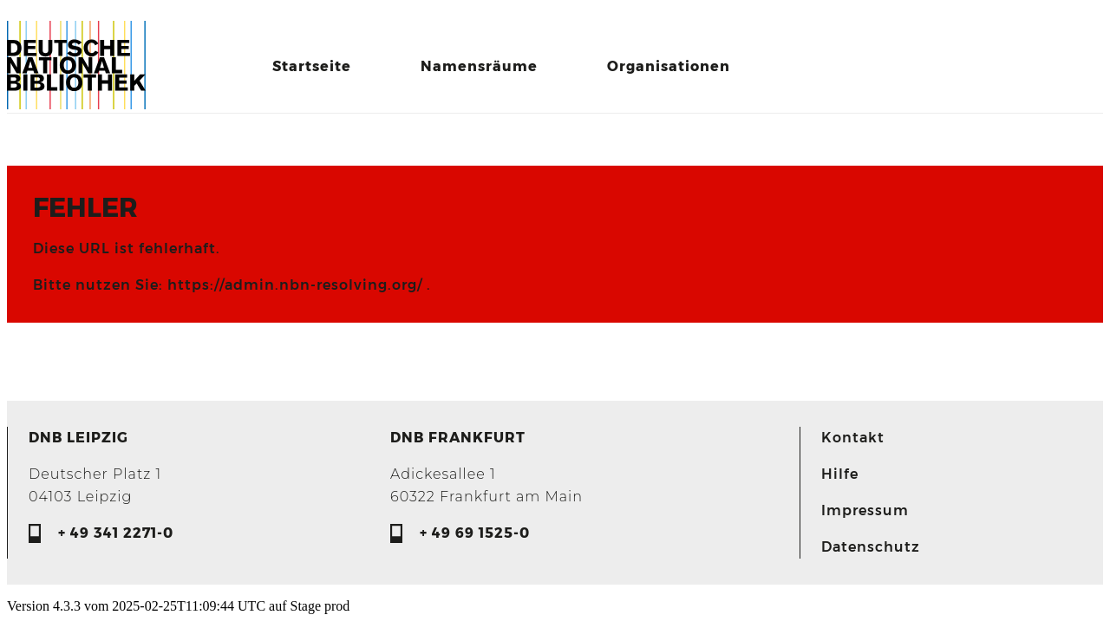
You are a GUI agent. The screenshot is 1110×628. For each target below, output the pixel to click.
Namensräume (479, 66)
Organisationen (668, 66)
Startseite (311, 66)
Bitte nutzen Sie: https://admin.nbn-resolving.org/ (230, 285)
